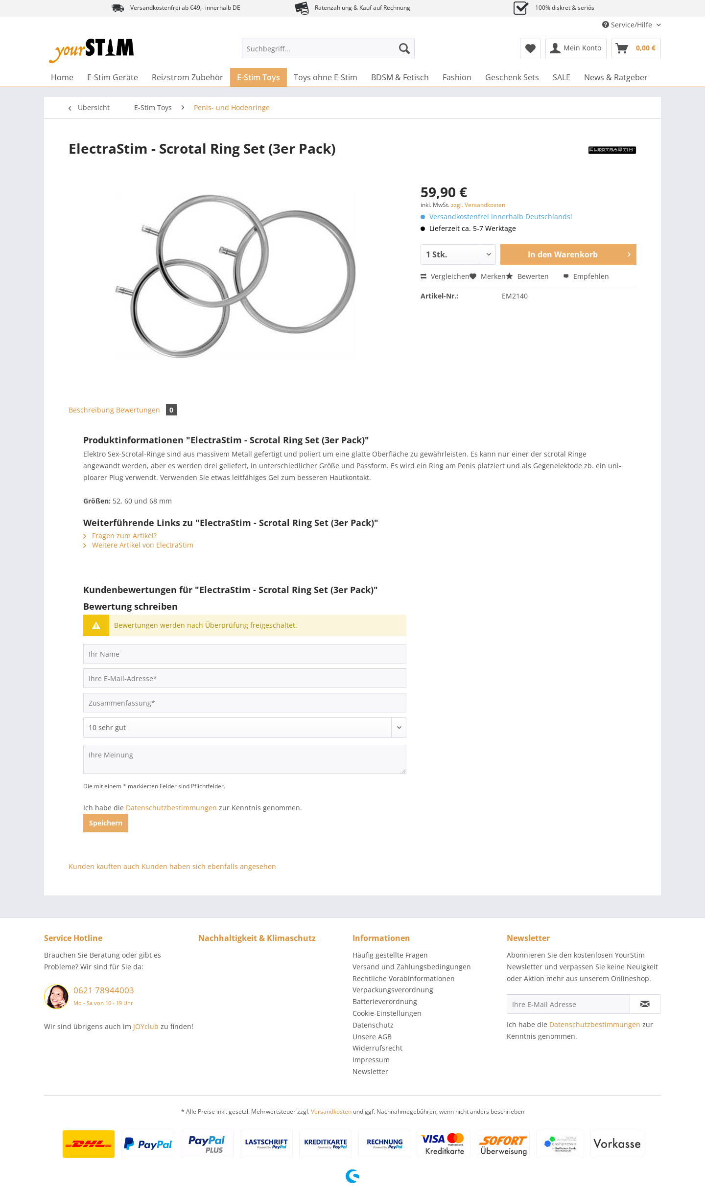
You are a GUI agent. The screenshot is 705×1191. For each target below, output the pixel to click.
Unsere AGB (372, 1036)
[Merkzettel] (530, 48)
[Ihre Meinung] (244, 759)
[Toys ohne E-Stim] (325, 77)
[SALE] (561, 77)
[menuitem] (328, 53)
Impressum (371, 1059)
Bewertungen (146, 409)
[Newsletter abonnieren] (645, 1004)
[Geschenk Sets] (512, 77)
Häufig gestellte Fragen (390, 955)
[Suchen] (404, 48)
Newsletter (370, 1071)
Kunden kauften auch (104, 866)
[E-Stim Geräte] (112, 77)
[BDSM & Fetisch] (400, 77)
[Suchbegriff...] (328, 48)
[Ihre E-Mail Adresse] (568, 1004)
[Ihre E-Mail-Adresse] (244, 678)
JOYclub (146, 1026)
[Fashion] (457, 77)
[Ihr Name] (244, 654)
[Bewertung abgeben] (244, 727)
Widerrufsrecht (377, 1048)
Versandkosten (331, 1111)
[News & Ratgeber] (616, 77)
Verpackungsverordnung (392, 989)
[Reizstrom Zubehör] (187, 77)
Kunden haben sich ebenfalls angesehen (208, 866)
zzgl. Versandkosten (478, 205)
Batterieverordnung (384, 1001)
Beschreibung (91, 409)
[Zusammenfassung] (244, 702)
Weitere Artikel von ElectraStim (138, 545)
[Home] (62, 77)
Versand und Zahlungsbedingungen (411, 966)
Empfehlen (586, 276)
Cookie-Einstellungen (387, 1013)
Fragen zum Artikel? (120, 535)
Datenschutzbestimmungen (171, 807)
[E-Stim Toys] (258, 77)
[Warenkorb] (636, 48)
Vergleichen (445, 276)
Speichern (105, 822)
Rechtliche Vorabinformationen (403, 978)
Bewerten (528, 276)
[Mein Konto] (576, 48)
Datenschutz (373, 1025)
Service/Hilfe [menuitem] (628, 24)
